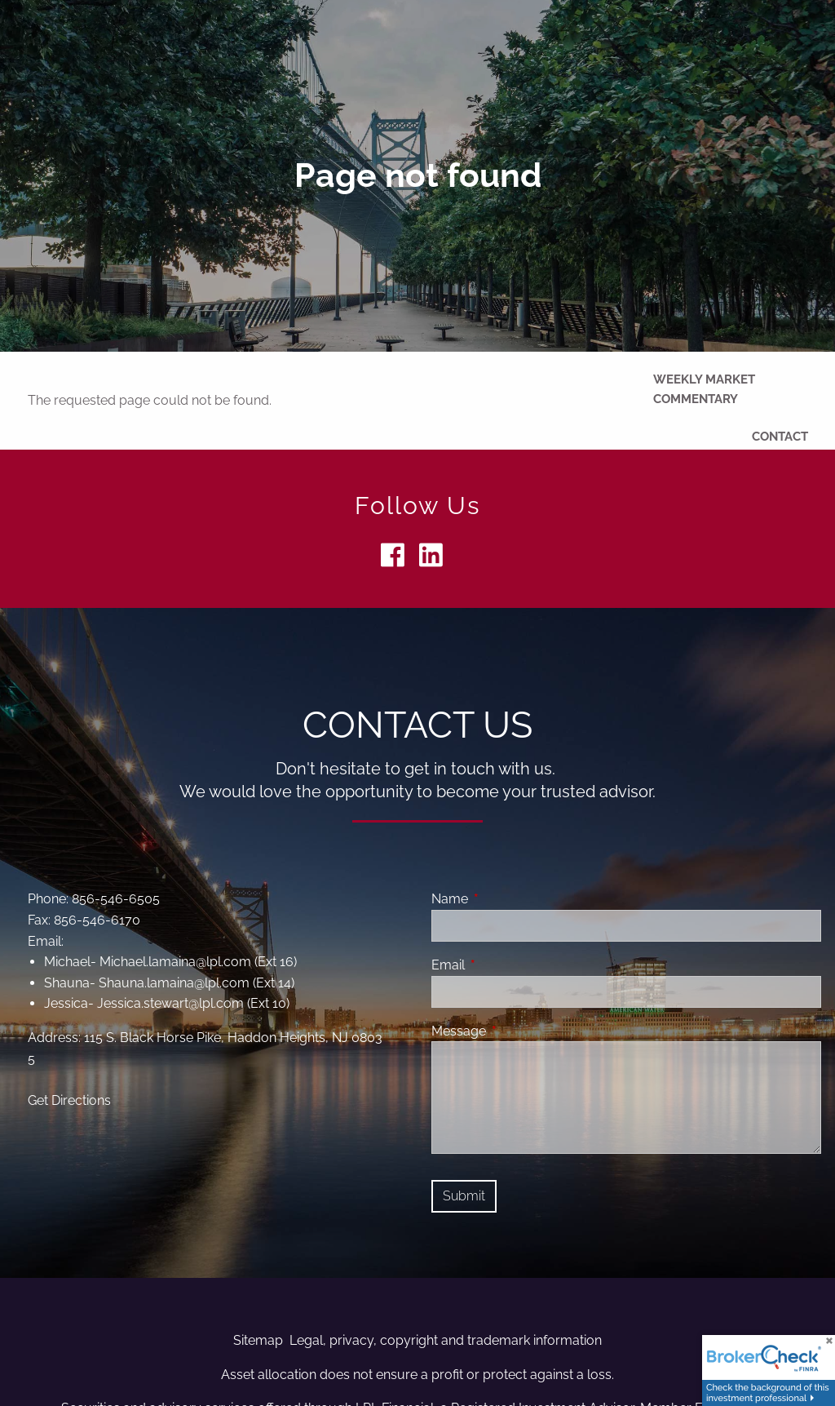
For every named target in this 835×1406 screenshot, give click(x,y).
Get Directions (69, 1100)
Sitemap (258, 1340)
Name (512, 899)
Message (521, 1031)
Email (510, 965)
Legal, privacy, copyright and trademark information (445, 1340)
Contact (780, 436)
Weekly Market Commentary (704, 389)
